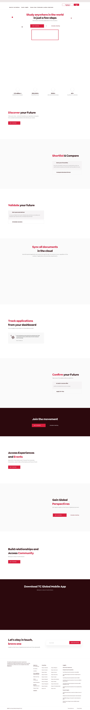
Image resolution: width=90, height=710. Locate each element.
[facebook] (71, 1)
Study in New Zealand (55, 679)
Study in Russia (53, 681)
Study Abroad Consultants (68, 669)
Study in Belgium (54, 667)
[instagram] (80, 1)
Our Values (35, 668)
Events (22, 7)
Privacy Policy (79, 708)
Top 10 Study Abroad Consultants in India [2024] (71, 672)
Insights (26, 7)
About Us (11, 7)
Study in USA (53, 688)
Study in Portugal (45, 681)
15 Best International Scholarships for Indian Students (72, 695)
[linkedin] (73, 1)
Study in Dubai (44, 672)
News (35, 7)
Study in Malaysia (45, 679)
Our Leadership (36, 666)
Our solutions (36, 673)
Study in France (54, 672)
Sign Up (76, 5)
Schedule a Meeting (67, 5)
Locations (45, 7)
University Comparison (67, 667)
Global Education (36, 674)
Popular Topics (35, 688)
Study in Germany (54, 674)
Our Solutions (17, 7)
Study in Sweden (45, 686)
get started (37, 26)
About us (35, 665)
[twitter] (75, 1)
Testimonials (40, 7)
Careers (32, 7)
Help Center (50, 7)
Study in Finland (44, 674)
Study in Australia (45, 667)
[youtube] (78, 1)
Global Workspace (36, 682)
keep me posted (75, 642)
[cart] (80, 4)
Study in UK (44, 688)
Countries (44, 665)
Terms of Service (71, 708)
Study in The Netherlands (55, 686)
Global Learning (36, 676)
